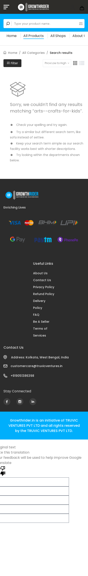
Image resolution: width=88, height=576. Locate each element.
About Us (80, 35)
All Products (33, 35)
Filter (12, 63)
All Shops (58, 35)
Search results (61, 53)
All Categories (33, 53)
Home (11, 35)
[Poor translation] (2, 470)
